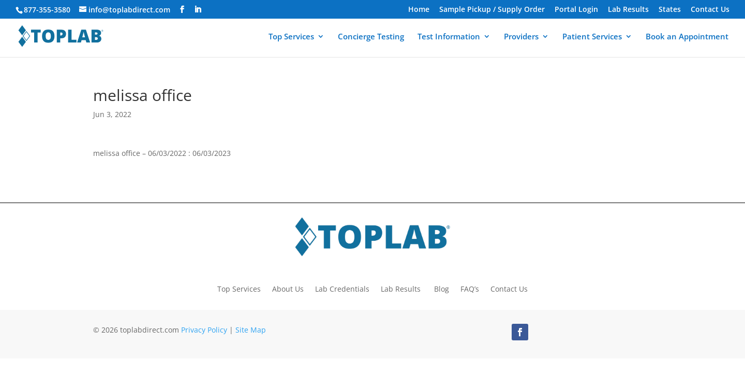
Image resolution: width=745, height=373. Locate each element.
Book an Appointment (687, 37)
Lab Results (628, 10)
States (670, 10)
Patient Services (592, 37)
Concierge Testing (371, 37)
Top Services (291, 37)
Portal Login (576, 10)
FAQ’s (469, 288)
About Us (288, 288)
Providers (521, 37)
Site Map (250, 330)
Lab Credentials (342, 288)
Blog (441, 288)
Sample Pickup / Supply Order (492, 10)
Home (418, 10)
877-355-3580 (47, 10)
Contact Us (710, 10)
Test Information (449, 37)
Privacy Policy (204, 330)
